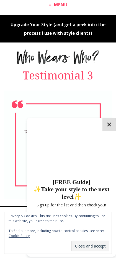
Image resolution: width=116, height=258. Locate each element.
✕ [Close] (109, 124)
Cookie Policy (19, 235)
